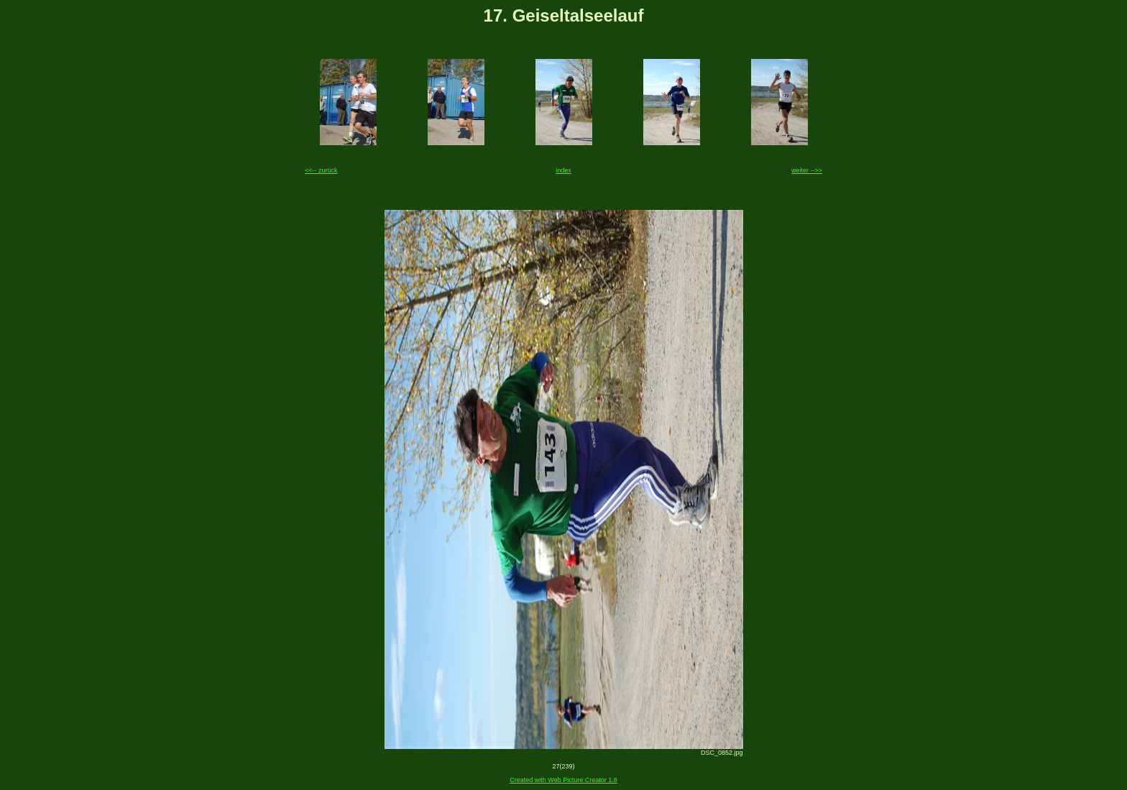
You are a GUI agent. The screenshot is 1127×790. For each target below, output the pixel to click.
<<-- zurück (321, 170)
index (563, 170)
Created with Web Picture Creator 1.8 (563, 780)
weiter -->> (806, 170)
